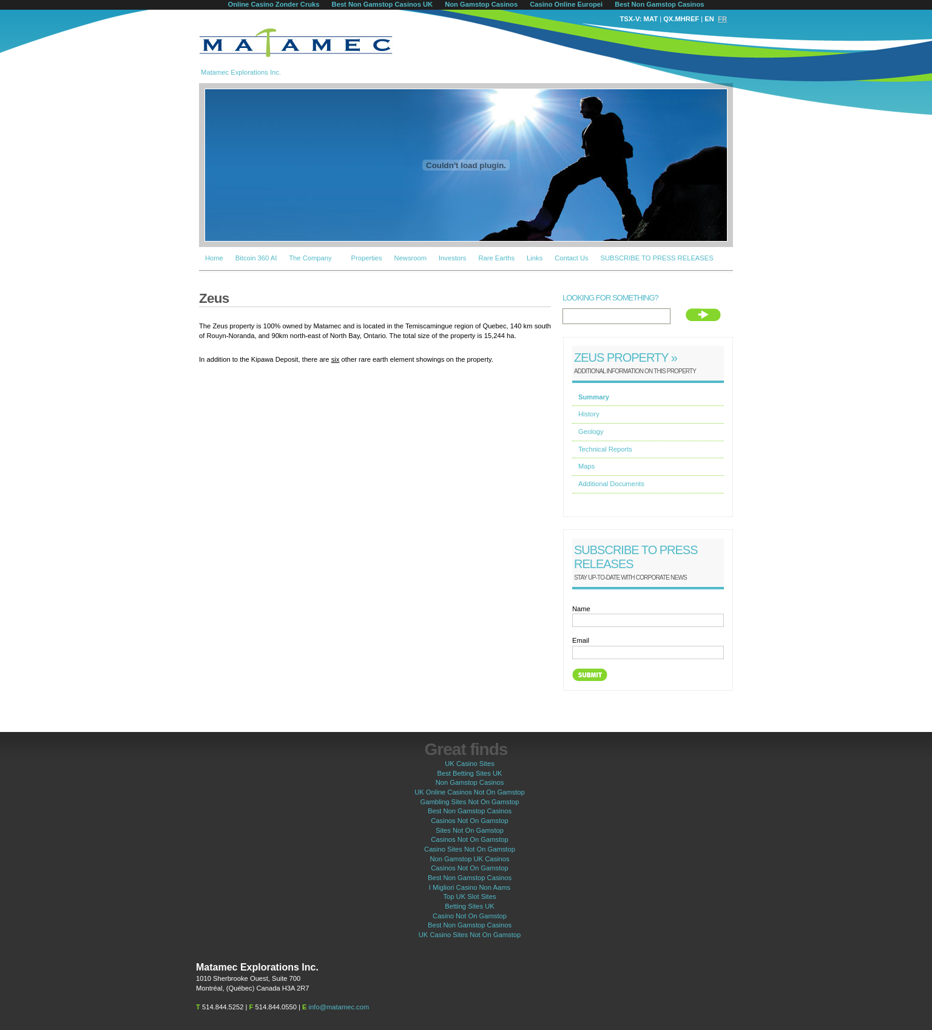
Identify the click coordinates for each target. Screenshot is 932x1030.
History (588, 414)
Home (214, 258)
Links (534, 258)
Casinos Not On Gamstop (469, 820)
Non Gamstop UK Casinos (469, 858)
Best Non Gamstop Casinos (470, 811)
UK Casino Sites (469, 763)
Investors (452, 258)
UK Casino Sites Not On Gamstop (470, 934)
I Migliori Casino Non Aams (469, 887)
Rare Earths (496, 258)
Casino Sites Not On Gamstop (469, 849)
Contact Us (571, 258)
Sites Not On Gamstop (470, 830)
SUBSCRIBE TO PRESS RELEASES (657, 258)
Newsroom (410, 258)
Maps (586, 466)
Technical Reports (605, 449)
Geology (591, 431)
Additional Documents (611, 483)
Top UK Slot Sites (469, 896)
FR (722, 18)
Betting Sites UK (469, 906)
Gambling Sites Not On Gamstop (469, 801)
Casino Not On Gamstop (470, 916)
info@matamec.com (339, 1007)
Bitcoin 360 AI (256, 258)
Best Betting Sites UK (469, 773)
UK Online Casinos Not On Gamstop (469, 792)
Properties (366, 258)
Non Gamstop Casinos (470, 782)
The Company (310, 258)
